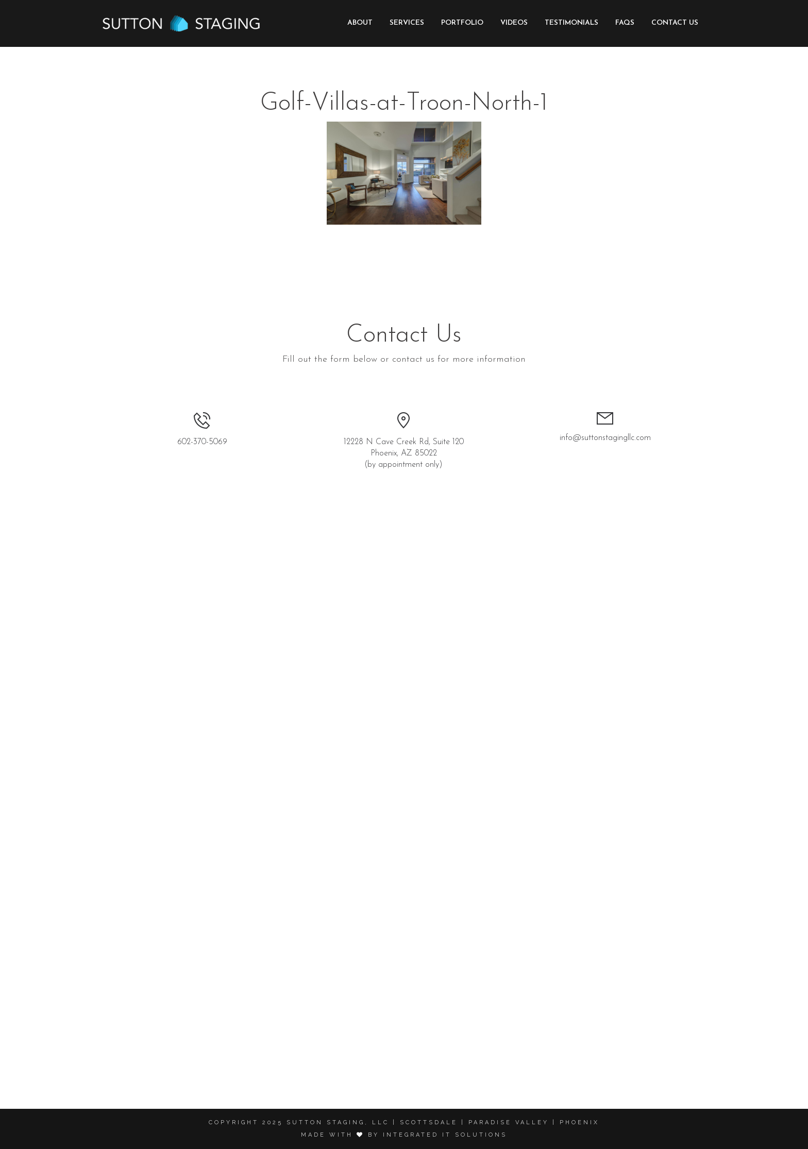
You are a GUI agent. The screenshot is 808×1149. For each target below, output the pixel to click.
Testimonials (571, 23)
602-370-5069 (202, 442)
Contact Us (674, 23)
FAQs (624, 23)
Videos (514, 23)
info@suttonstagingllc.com (605, 438)
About (360, 23)
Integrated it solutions (445, 1134)
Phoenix (579, 1122)
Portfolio (462, 23)
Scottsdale (429, 1122)
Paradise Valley (508, 1122)
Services (407, 23)
